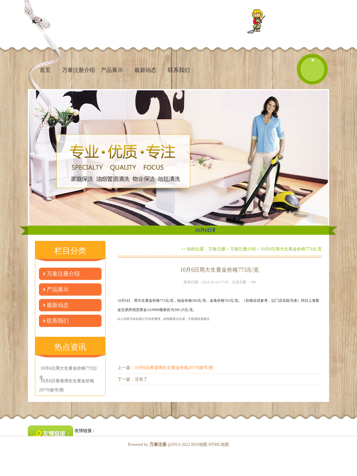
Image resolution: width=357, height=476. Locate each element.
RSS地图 (199, 444)
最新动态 (145, 70)
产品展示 (112, 70)
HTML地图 (219, 444)
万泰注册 (216, 249)
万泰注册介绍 (78, 70)
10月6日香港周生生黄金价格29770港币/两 (174, 367)
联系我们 (179, 70)
